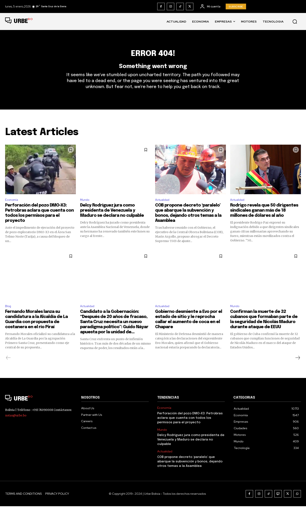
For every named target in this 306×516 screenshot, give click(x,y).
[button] (295, 21)
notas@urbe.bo (15, 425)
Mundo (85, 208)
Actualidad (163, 208)
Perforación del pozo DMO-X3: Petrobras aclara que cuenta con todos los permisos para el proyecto (190, 428)
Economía (12, 208)
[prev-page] (8, 367)
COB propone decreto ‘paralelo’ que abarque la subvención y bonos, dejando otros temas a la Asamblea (189, 471)
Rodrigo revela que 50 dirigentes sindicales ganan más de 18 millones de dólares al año (264, 219)
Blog (8, 315)
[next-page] (297, 367)
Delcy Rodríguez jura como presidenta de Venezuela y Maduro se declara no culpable (112, 219)
